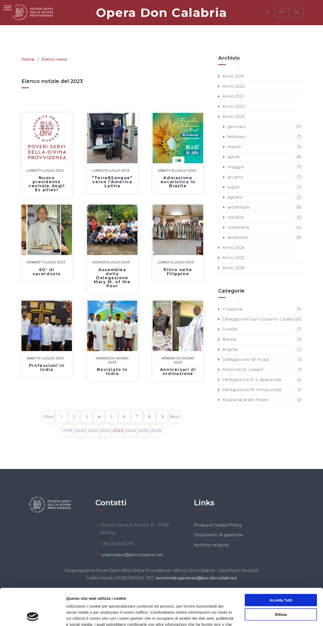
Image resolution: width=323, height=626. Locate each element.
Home (27, 59)
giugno (235, 177)
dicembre (237, 237)
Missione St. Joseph (243, 369)
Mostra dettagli (265, 616)
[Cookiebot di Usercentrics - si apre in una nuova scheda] (33, 616)
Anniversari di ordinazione (178, 371)
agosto (234, 197)
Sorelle (229, 329)
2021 (92, 430)
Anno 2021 (233, 96)
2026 (156, 430)
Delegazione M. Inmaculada (251, 389)
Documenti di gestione (218, 535)
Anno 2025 (233, 257)
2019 (67, 430)
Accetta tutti (281, 565)
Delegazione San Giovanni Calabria (260, 319)
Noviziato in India (112, 371)
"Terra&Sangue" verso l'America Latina (112, 181)
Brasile (229, 339)
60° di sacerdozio (47, 271)
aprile (233, 156)
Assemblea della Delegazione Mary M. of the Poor (112, 277)
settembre (238, 207)
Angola (230, 349)
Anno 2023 (233, 116)
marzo (234, 146)
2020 (80, 430)
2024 (130, 430)
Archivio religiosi (211, 545)
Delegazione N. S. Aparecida (251, 379)
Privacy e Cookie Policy (218, 525)
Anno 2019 (233, 76)
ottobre (235, 217)
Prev (48, 416)
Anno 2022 (233, 106)
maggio (235, 167)
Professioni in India (46, 367)
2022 (105, 430)
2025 (143, 430)
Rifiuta (281, 580)
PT (282, 12)
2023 (118, 430)
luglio (233, 187)
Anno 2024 (233, 247)
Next (175, 416)
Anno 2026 (233, 267)
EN (297, 12)
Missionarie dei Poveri (245, 399)
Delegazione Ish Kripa (245, 359)
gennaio (236, 126)
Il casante (232, 309)
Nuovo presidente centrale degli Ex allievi (47, 183)
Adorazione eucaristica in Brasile (177, 181)
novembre (238, 227)
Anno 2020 (233, 86)
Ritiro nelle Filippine (178, 271)
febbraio (236, 136)
